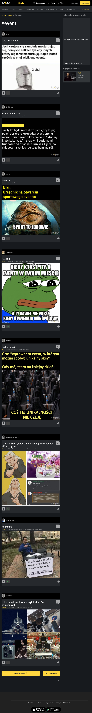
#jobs (25, 607)
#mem (20, 43)
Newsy (62, 9)
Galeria (21, 9)
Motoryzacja (71, 9)
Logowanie (74, 3)
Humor (13, 9)
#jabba (14, 183)
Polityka (40, 9)
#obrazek (10, 43)
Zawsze (6, 180)
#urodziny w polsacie (33, 449)
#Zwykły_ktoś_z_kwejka (35, 529)
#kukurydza (15, 116)
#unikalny (26, 349)
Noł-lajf (6, 258)
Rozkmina (7, 526)
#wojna (16, 529)
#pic (24, 43)
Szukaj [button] (86, 9)
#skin (16, 349)
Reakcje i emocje (51, 9)
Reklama (39, 703)
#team (8, 349)
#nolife (28, 261)
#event (27, 43)
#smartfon (30, 607)
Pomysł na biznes (11, 113)
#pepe (23, 261)
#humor (16, 43)
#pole (10, 116)
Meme (3, 183)
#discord (24, 449)
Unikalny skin (9, 347)
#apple (21, 607)
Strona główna (7, 15)
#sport (9, 183)
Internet (4, 607)
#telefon (17, 607)
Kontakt (30, 703)
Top (61, 3)
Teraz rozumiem (10, 40)
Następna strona (20, 673)
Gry (2, 349)
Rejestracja (85, 3)
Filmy (53, 3)
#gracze (13, 349)
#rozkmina (22, 529)
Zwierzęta (5, 9)
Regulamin (49, 703)
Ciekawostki (30, 9)
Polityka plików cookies (63, 703)
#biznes (21, 116)
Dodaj (21, 3)
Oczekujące (40, 3)
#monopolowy (18, 261)
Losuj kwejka (51, 673)
